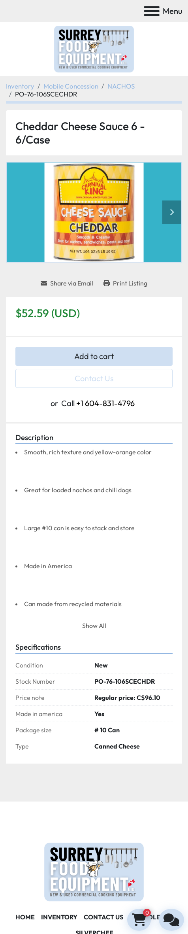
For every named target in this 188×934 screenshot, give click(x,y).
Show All (94, 626)
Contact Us (94, 378)
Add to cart (94, 356)
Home (25, 917)
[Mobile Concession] (70, 86)
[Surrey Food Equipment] (94, 871)
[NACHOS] (121, 86)
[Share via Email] (67, 283)
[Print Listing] (125, 283)
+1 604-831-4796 (105, 403)
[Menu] (152, 11)
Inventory (59, 917)
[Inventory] (20, 86)
